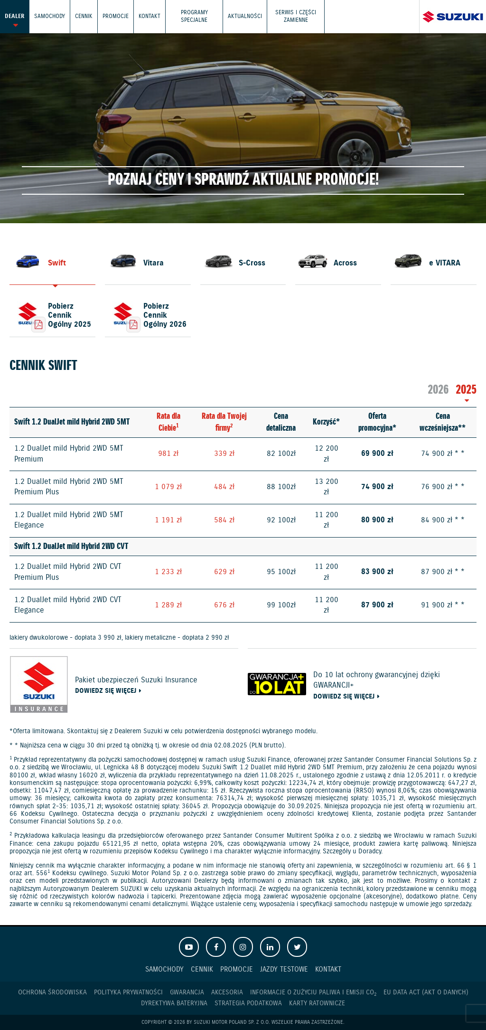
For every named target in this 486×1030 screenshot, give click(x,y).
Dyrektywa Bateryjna (174, 1003)
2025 (466, 390)
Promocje (116, 16)
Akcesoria (227, 992)
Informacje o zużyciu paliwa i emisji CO (313, 992)
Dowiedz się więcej (105, 691)
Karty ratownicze (317, 1003)
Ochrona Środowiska (52, 992)
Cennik (84, 16)
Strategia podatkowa (248, 1003)
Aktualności (245, 16)
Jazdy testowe (284, 969)
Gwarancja (187, 992)
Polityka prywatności (128, 992)
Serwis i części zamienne (295, 16)
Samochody (49, 16)
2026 (438, 390)
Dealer (14, 16)
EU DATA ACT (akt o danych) (425, 992)
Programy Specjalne (194, 16)
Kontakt (149, 16)
